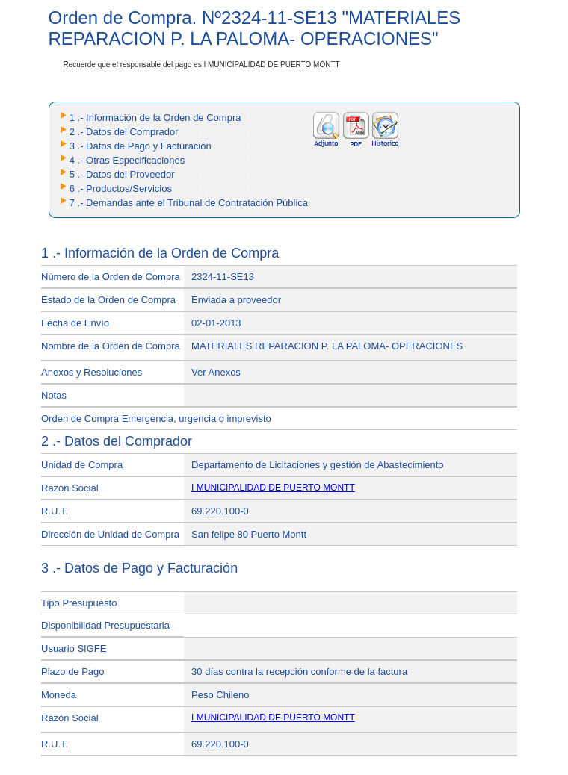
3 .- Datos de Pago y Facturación (141, 146)
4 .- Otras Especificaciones (127, 160)
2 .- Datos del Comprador (124, 131)
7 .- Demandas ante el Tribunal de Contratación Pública (189, 202)
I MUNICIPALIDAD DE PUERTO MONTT (273, 487)
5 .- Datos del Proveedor (122, 174)
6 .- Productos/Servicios (121, 188)
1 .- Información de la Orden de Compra (155, 117)
